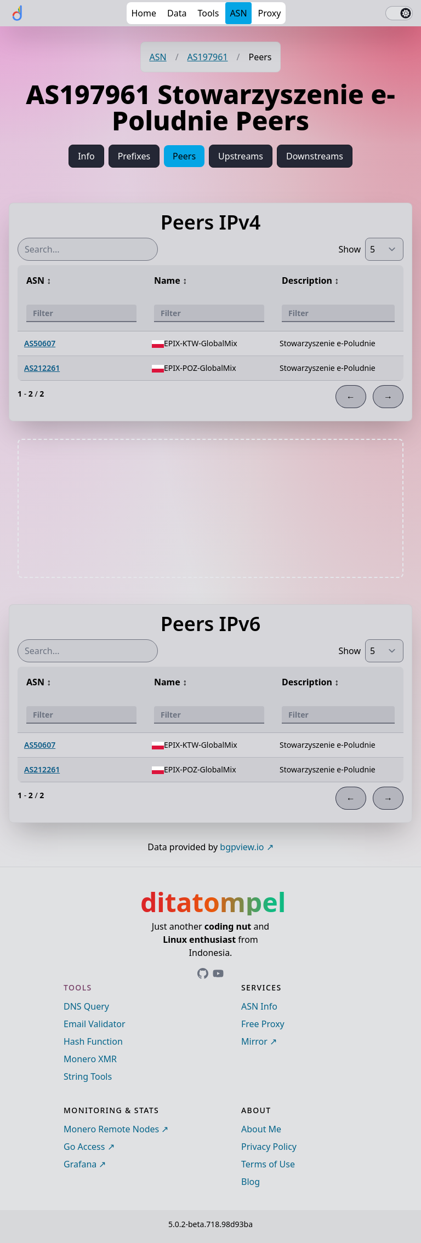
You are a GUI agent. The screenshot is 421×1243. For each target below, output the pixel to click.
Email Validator (95, 1024)
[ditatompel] (17, 13)
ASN (238, 13)
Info (86, 156)
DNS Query (86, 1006)
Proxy (269, 13)
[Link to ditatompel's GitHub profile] (202, 973)
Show (349, 249)
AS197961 (207, 57)
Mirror (254, 1041)
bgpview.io (242, 847)
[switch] (399, 13)
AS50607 (39, 343)
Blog (250, 1182)
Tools (208, 13)
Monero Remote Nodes (111, 1129)
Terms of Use (268, 1164)
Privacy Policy (269, 1147)
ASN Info (259, 1006)
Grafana (80, 1164)
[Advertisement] (210, 508)
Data (176, 13)
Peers (184, 156)
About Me (261, 1129)
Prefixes (134, 156)
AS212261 (42, 368)
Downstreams (314, 156)
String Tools (88, 1076)
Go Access (84, 1147)
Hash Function (93, 1041)
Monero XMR (90, 1059)
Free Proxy (263, 1024)
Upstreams (240, 156)
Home (143, 13)
